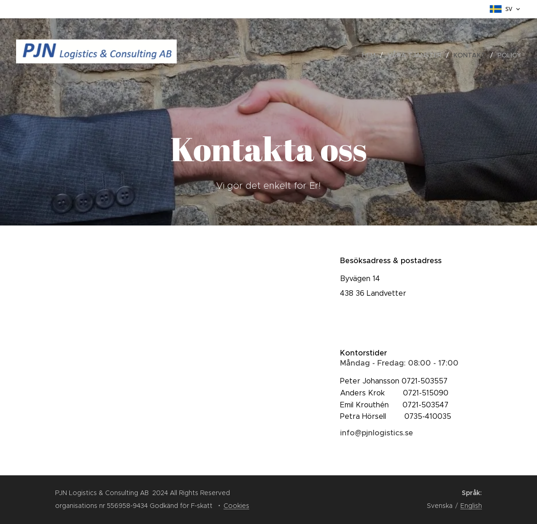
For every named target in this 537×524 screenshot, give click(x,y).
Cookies (236, 505)
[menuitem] (371, 55)
